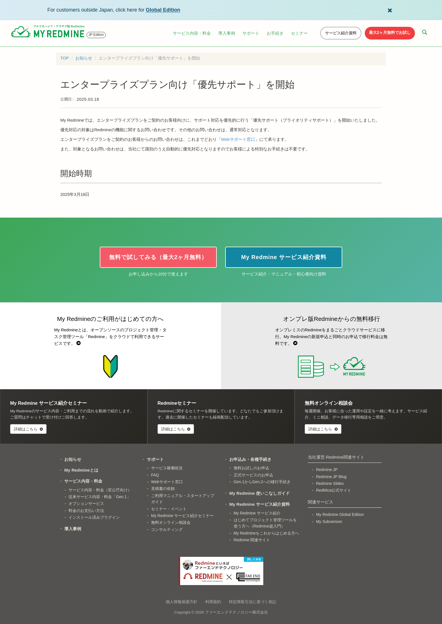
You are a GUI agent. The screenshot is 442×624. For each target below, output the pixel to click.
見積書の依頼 (163, 488)
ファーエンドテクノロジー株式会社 (236, 612)
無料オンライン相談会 (171, 522)
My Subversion (329, 521)
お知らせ (83, 58)
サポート (250, 33)
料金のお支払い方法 (86, 510)
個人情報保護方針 (181, 601)
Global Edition (163, 10)
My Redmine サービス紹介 (257, 513)
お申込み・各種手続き (250, 459)
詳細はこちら (28, 429)
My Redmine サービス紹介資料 (259, 504)
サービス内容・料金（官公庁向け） (100, 490)
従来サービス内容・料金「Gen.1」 (99, 496)
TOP (64, 58)
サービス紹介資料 (341, 33)
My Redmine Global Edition (340, 514)
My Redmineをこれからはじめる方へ (266, 533)
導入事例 (226, 33)
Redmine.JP (326, 469)
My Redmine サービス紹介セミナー (182, 515)
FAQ (155, 475)
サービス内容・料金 (192, 33)
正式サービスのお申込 (253, 475)
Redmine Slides (330, 483)
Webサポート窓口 (238, 139)
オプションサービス (86, 503)
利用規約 (213, 601)
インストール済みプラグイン (94, 517)
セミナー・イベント (169, 509)
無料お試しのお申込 (251, 468)
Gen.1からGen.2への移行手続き (262, 482)
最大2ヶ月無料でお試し (390, 32)
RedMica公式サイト (333, 490)
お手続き (275, 33)
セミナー (299, 33)
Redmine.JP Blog (331, 476)
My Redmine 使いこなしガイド (259, 493)
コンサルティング (167, 529)
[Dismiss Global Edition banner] (390, 10)
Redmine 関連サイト (252, 540)
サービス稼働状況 (167, 468)
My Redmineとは (81, 470)
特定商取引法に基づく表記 (252, 601)
